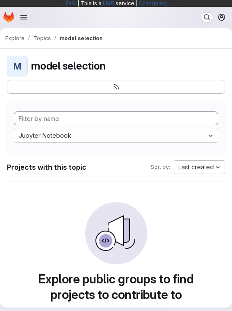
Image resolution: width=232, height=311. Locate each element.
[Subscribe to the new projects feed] (116, 87)
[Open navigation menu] (24, 17)
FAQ (71, 3)
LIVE (108, 3)
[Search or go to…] (207, 17)
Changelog (153, 3)
